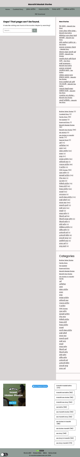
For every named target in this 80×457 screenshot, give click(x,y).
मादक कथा (62, 203)
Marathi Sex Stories (65, 130)
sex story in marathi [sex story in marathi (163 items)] (65, 438)
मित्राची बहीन (63, 222)
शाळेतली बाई (63, 233)
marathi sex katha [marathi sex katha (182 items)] (64, 393)
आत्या (61, 148)
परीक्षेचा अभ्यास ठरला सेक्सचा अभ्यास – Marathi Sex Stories (67, 77)
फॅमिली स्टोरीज (64, 184)
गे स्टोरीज (62, 167)
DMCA (45, 453)
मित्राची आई (63, 216)
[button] (4, 454)
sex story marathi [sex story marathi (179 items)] (64, 443)
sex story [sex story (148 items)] (61, 433)
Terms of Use (52, 453)
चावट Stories (63, 170)
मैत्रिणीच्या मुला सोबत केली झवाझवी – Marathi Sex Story (68, 38)
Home (7, 9)
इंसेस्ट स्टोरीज (30, 9)
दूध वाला (62, 181)
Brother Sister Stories (66, 112)
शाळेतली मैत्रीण (64, 235)
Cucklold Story (18, 9)
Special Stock (63, 140)
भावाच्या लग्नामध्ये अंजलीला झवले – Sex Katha (66, 70)
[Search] (34, 30)
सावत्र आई (62, 244)
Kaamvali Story (64, 122)
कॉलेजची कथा (63, 162)
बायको (61, 192)
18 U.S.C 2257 (27, 453)
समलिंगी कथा (63, 241)
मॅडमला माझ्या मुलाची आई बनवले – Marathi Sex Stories (67, 54)
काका (61, 154)
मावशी (61, 211)
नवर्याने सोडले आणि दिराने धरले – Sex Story (67, 60)
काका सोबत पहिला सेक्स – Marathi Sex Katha (68, 32)
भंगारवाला (62, 195)
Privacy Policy (37, 453)
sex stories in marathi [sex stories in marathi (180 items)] (63, 423)
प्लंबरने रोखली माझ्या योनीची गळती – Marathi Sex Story (67, 91)
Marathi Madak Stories (40, 4)
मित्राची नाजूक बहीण (65, 219)
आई (60, 143)
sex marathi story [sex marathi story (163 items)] (64, 417)
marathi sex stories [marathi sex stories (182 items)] (64, 397)
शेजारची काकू (63, 238)
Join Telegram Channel (40, 386)
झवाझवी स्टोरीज (64, 175)
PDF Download (40, 14)
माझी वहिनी (63, 200)
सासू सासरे (62, 246)
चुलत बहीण (63, 173)
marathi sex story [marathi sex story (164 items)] (64, 402)
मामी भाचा (62, 208)
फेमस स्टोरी (56, 9)
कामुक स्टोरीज (64, 159)
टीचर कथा (62, 178)
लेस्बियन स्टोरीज (69, 9)
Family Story (63, 117)
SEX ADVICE (63, 133)
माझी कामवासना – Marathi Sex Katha (65, 65)
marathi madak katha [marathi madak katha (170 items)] (64, 387)
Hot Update (63, 120)
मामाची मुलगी (63, 205)
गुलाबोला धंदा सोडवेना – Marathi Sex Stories (67, 97)
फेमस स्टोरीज (63, 189)
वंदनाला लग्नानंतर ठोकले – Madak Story (67, 48)
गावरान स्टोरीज (44, 9)
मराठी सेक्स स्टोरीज (65, 197)
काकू (61, 156)
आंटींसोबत (62, 146)
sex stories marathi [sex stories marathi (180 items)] (64, 429)
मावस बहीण (63, 214)
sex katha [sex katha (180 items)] (61, 407)
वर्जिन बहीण (63, 230)
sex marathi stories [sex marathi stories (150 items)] (64, 412)
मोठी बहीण (62, 224)
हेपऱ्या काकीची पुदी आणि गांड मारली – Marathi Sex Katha (67, 84)
